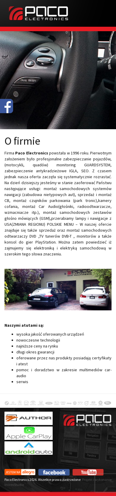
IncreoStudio (14, 484)
